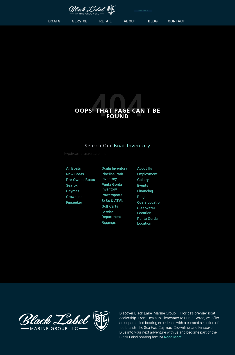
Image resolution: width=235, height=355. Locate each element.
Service (80, 20)
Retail (106, 20)
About (131, 20)
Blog (153, 20)
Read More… (174, 337)
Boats (55, 20)
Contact (177, 20)
